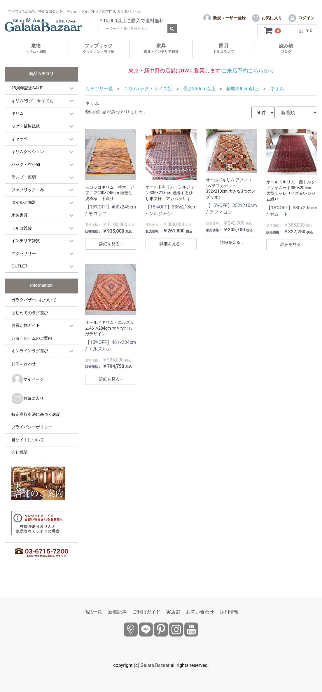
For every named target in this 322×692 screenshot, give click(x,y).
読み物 (286, 58)
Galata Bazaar (155, 665)
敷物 (35, 58)
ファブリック (98, 58)
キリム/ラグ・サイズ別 (32, 110)
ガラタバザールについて (33, 309)
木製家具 (19, 225)
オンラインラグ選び (29, 360)
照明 (223, 58)
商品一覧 (92, 612)
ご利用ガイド (146, 612)
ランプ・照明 (23, 187)
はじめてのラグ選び (29, 322)
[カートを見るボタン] (273, 40)
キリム (17, 123)
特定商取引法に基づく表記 (35, 424)
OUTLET (19, 276)
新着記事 (117, 612)
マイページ (27, 389)
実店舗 (173, 612)
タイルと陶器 (23, 212)
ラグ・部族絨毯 (25, 135)
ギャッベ (19, 148)
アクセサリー (23, 263)
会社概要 (19, 462)
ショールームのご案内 (31, 347)
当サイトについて (27, 449)
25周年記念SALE (27, 97)
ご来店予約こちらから (248, 80)
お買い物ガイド (25, 335)
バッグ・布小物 (25, 174)
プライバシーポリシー (31, 436)
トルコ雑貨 (21, 237)
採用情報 (229, 612)
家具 (161, 58)
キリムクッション (27, 161)
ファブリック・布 (27, 199)
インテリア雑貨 (25, 250)
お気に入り (27, 408)
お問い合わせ (23, 373)
